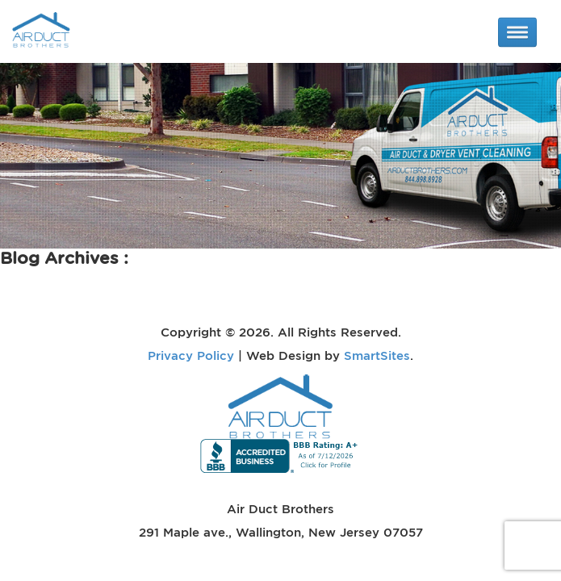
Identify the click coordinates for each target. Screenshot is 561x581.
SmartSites (377, 355)
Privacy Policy (191, 355)
